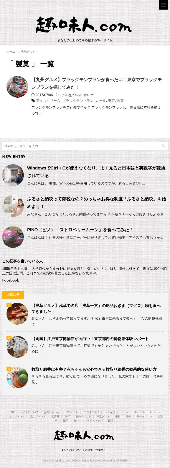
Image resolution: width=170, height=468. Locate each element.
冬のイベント (17, 416)
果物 (117, 416)
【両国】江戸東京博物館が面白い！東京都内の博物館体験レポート (90, 339)
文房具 (55, 416)
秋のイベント (144, 416)
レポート (155, 412)
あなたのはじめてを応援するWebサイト (84, 449)
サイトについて (29, 412)
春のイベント (83, 416)
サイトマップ (94, 420)
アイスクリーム (48, 100)
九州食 (101, 100)
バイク (125, 412)
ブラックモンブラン (78, 100)
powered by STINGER (115, 460)
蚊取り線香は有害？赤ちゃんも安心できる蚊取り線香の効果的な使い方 (94, 369)
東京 (111, 100)
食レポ (88, 95)
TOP (12, 412)
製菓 (120, 100)
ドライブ (110, 412)
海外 (128, 416)
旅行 (67, 416)
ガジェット (71, 412)
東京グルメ (103, 416)
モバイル (139, 412)
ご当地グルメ (71, 95)
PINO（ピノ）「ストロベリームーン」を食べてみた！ (80, 229)
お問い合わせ (51, 412)
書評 (65, 420)
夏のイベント (38, 416)
